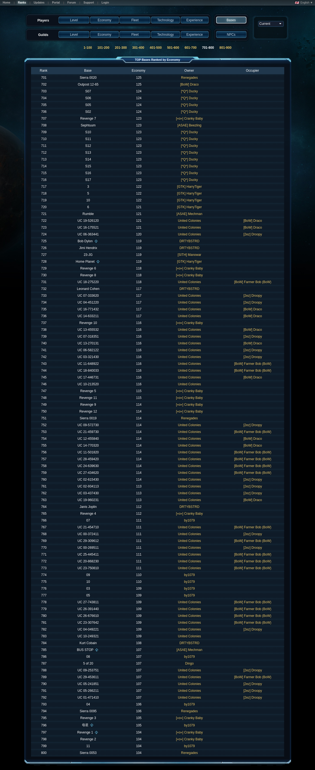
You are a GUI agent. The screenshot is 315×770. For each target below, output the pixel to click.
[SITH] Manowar (189, 255)
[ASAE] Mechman (189, 214)
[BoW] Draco (189, 84)
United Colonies (189, 221)
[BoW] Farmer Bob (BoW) (252, 282)
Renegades (189, 78)
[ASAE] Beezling (189, 125)
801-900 (225, 48)
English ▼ (304, 2)
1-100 (88, 48)
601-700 (191, 48)
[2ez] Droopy (252, 234)
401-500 (156, 48)
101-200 (103, 48)
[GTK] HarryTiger (189, 187)
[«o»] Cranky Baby (189, 118)
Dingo (189, 663)
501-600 (173, 48)
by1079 (189, 520)
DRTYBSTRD (189, 241)
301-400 (138, 48)
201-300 (121, 48)
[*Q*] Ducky (189, 91)
